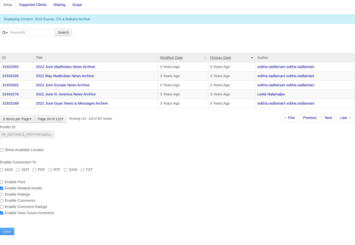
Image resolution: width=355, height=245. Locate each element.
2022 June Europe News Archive (63, 85)
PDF (39, 169)
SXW (70, 169)
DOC (6, 169)
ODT (23, 169)
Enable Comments (17, 200)
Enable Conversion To (18, 162)
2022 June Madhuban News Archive (65, 67)
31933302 (10, 85)
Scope (77, 5)
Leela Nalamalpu (271, 94)
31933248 (10, 103)
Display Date (220, 57)
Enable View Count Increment (27, 213)
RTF (55, 169)
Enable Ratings (15, 194)
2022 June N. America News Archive (66, 94)
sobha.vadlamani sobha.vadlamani (285, 67)
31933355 (10, 67)
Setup (7, 5)
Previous (310, 118)
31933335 (10, 76)
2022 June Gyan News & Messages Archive (72, 103)
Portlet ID (8, 127)
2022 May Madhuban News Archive (65, 76)
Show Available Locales (22, 150)
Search (63, 32)
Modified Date (171, 57)
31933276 (10, 94)
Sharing (59, 5)
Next (328, 118)
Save (7, 231)
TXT (87, 169)
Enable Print (12, 182)
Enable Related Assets (21, 188)
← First (289, 118)
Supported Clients (33, 5)
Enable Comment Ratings (23, 206)
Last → (345, 118)
